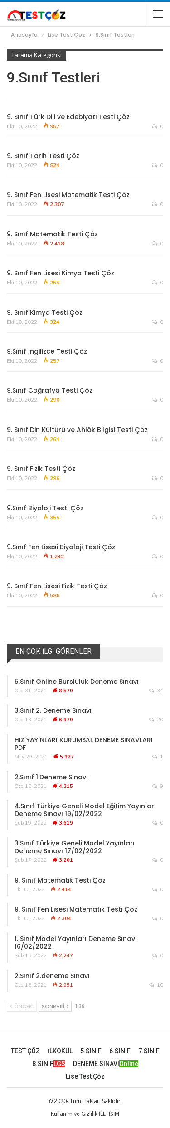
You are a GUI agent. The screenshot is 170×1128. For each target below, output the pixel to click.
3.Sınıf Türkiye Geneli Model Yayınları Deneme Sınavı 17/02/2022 (75, 847)
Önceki (22, 1006)
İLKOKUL (60, 1051)
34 (156, 690)
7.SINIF (149, 1051)
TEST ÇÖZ (25, 1051)
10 (156, 985)
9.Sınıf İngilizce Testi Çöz (47, 351)
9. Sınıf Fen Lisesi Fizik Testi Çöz (57, 585)
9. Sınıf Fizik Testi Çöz (41, 468)
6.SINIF (120, 1051)
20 (156, 719)
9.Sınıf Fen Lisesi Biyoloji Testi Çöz (61, 547)
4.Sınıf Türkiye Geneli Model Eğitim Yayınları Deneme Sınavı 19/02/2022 (85, 810)
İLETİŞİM (109, 1114)
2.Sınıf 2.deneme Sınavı (52, 975)
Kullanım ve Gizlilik (74, 1114)
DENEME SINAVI (105, 1063)
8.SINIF (48, 1063)
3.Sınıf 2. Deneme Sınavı (53, 710)
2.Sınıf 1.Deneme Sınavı (51, 777)
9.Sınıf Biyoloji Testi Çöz (45, 508)
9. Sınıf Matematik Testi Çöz (52, 234)
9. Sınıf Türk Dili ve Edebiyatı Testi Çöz (68, 116)
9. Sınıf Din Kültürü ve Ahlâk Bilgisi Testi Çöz (77, 429)
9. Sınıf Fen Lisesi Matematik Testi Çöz (68, 194)
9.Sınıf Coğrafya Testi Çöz (49, 390)
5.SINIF (91, 1051)
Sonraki (55, 1006)
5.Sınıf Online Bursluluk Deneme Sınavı (77, 681)
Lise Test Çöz (85, 1076)
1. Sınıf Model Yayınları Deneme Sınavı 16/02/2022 (76, 942)
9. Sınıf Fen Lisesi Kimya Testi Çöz (60, 273)
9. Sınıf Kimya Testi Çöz (45, 312)
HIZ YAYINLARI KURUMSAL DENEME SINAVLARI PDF (84, 743)
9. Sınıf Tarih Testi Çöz (43, 155)
